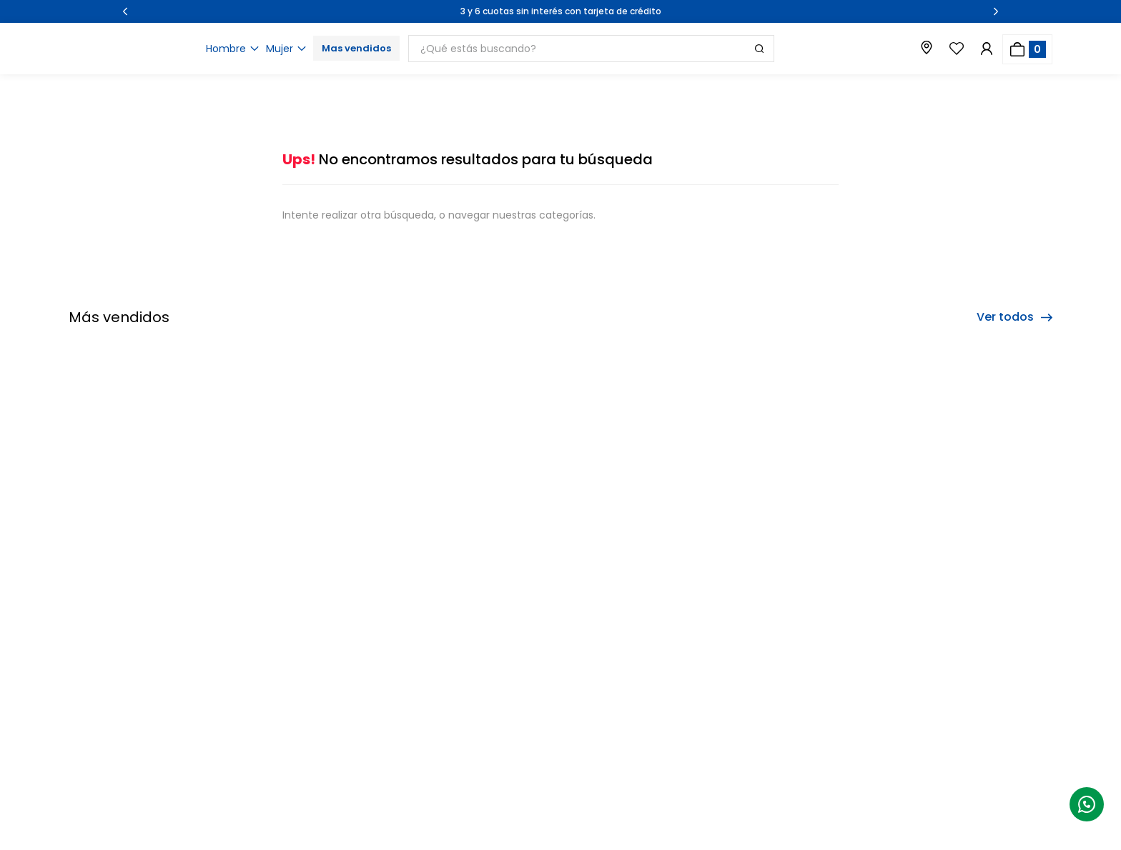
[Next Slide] (996, 11)
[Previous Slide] (125, 11)
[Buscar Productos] (759, 48)
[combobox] (657, 48)
